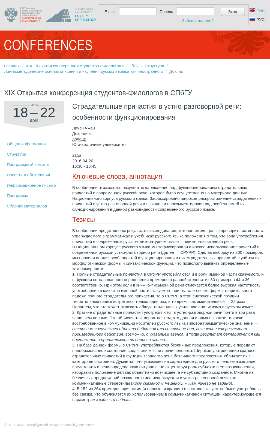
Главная (12, 66)
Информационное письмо (31, 185)
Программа (17, 195)
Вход (232, 12)
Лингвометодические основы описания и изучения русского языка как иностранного (83, 71)
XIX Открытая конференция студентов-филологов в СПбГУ (82, 66)
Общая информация (26, 143)
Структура (154, 66)
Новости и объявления (28, 175)
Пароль (166, 12)
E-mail (109, 12)
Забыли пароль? (198, 20)
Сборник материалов (27, 206)
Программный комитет (28, 164)
